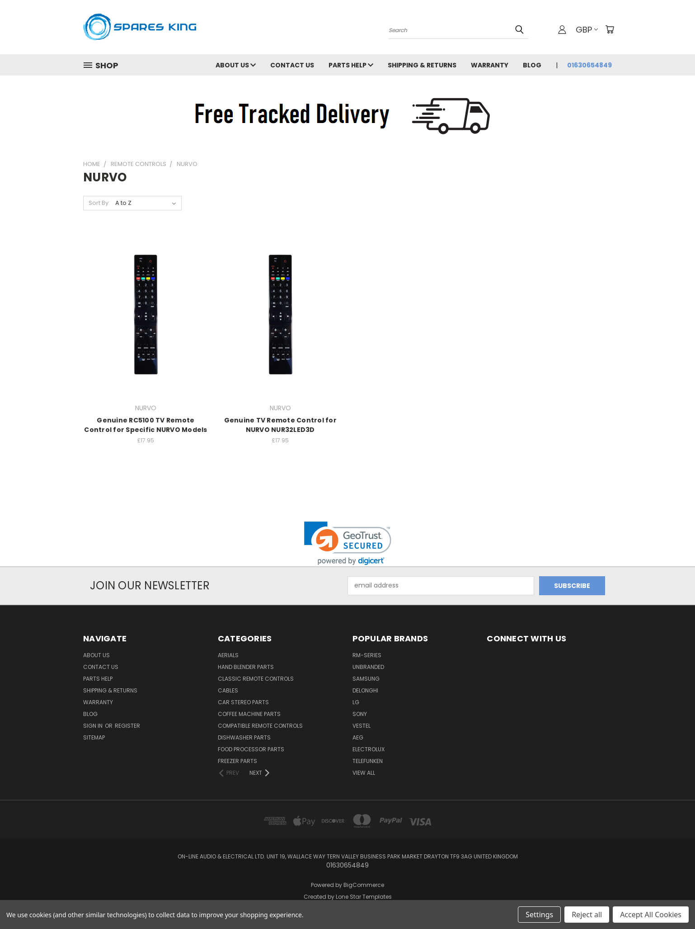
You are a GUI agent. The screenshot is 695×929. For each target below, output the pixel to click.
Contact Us (292, 65)
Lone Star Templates (364, 897)
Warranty (489, 65)
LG (355, 702)
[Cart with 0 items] (609, 29)
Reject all (587, 915)
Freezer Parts (237, 761)
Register (127, 726)
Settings (539, 915)
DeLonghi (365, 690)
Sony (359, 714)
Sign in (93, 726)
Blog (532, 65)
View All (363, 773)
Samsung (366, 679)
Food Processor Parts (251, 749)
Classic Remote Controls (256, 679)
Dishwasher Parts (244, 737)
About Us (236, 65)
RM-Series (366, 655)
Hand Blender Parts (246, 667)
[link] (347, 543)
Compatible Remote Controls (260, 726)
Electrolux (368, 749)
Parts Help (351, 65)
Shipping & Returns (422, 65)
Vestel (361, 726)
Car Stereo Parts (243, 702)
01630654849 (589, 65)
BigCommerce (363, 885)
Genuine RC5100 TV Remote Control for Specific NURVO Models (145, 425)
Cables (228, 690)
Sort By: (99, 203)
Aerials (228, 655)
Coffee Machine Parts (249, 714)
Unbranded (368, 667)
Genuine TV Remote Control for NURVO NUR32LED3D (280, 425)
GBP (587, 29)
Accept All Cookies (650, 915)
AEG (357, 737)
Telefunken (367, 761)
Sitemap (94, 737)
